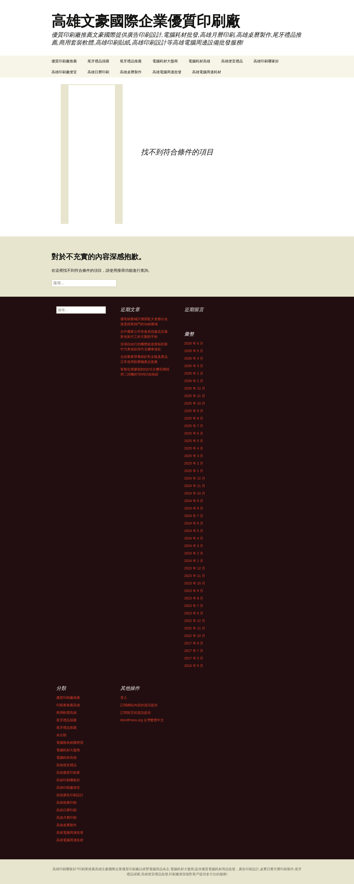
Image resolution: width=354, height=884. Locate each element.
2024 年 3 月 (193, 546)
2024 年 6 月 (193, 523)
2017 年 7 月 (193, 651)
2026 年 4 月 (193, 358)
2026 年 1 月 (193, 381)
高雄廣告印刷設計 (69, 795)
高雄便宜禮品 (232, 61)
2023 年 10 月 (194, 583)
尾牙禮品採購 (98, 61)
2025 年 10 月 (194, 403)
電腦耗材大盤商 (165, 61)
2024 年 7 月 (193, 516)
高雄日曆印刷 (98, 72)
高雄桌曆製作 (131, 72)
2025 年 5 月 (193, 441)
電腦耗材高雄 (199, 61)
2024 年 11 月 (194, 486)
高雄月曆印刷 (66, 817)
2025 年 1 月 (193, 471)
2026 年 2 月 (193, 373)
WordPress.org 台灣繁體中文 (142, 720)
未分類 (61, 735)
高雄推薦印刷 (66, 802)
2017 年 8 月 (193, 643)
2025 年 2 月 (193, 463)
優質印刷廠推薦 (64, 61)
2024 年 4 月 (193, 538)
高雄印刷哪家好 (266, 61)
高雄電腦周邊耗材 (206, 72)
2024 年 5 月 (193, 531)
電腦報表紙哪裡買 (69, 742)
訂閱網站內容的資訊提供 (139, 705)
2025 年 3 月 (193, 456)
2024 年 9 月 (193, 501)
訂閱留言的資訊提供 (135, 713)
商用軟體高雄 (66, 713)
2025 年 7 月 (193, 426)
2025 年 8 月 (193, 418)
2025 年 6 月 (193, 433)
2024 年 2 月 (193, 553)
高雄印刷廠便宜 (64, 72)
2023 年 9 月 (193, 591)
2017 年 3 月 (193, 658)
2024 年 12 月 (194, 478)
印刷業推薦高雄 (68, 705)
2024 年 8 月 (193, 508)
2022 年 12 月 (194, 621)
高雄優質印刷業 (68, 772)
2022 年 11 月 (194, 628)
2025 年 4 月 (193, 448)
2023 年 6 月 (193, 613)
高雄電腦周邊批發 (166, 72)
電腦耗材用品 (218, 869)
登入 (123, 698)
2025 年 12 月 (194, 388)
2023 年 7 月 (193, 606)
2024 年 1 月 (193, 561)
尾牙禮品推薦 (131, 61)
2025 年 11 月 (194, 396)
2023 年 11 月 (194, 576)
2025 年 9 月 (193, 411)
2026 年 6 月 (193, 343)
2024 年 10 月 (194, 493)
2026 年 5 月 (193, 351)
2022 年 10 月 (194, 636)
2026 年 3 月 (193, 366)
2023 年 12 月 (194, 568)
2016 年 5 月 (193, 666)
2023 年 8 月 (193, 598)
